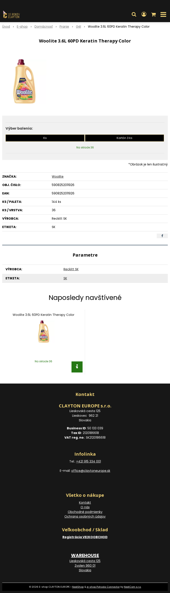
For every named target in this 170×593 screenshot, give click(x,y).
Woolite (58, 176)
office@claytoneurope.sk (90, 470)
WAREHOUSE (85, 555)
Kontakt (85, 502)
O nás (85, 507)
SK (65, 278)
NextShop (78, 587)
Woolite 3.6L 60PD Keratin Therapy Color (43, 315)
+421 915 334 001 (88, 461)
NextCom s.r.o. (132, 587)
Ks (45, 138)
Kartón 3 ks (124, 138)
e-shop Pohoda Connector (103, 587)
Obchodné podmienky (85, 512)
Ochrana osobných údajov (85, 516)
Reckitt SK (71, 269)
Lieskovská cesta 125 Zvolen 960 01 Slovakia (85, 565)
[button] (134, 14)
